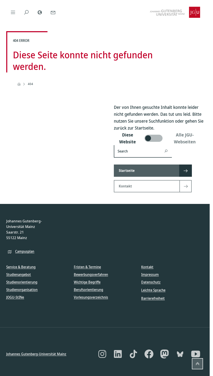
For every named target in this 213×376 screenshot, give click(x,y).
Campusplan (24, 251)
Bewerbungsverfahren (91, 274)
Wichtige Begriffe (87, 282)
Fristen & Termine (87, 266)
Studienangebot (18, 274)
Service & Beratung (21, 266)
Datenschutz (151, 282)
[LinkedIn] (117, 354)
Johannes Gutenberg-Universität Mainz (36, 354)
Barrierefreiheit (153, 298)
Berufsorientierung (88, 289)
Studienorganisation (22, 289)
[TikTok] (133, 354)
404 (30, 84)
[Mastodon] (164, 354)
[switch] (158, 138)
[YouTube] (195, 354)
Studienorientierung (21, 282)
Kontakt (147, 266)
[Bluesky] (180, 354)
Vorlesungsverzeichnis (91, 297)
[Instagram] (102, 354)
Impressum (150, 274)
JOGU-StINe (15, 297)
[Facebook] (149, 354)
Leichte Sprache (153, 290)
